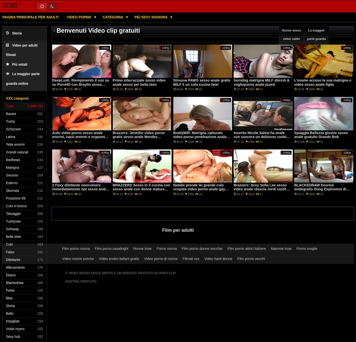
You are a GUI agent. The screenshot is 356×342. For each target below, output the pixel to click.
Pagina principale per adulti (30, 17)
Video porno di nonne (161, 259)
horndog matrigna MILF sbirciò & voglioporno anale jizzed (261, 82)
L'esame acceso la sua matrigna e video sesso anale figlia (322, 82)
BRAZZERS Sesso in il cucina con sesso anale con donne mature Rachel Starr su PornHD (141, 189)
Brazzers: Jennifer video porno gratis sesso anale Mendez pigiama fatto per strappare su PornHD (139, 139)
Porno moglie (306, 249)
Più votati (16, 64)
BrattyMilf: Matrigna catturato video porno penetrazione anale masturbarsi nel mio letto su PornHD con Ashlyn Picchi (199, 139)
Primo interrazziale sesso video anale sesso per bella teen (139, 82)
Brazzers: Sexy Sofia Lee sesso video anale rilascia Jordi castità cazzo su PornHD (261, 189)
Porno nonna (166, 249)
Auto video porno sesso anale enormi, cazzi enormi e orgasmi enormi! (78, 137)
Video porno (79, 17)
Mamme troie (281, 249)
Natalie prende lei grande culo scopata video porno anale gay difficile (199, 189)
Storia (14, 33)
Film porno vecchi (251, 259)
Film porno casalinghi (111, 249)
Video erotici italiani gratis (119, 259)
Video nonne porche (78, 259)
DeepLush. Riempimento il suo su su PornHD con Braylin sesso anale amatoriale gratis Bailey (80, 84)
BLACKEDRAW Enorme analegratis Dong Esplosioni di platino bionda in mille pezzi (320, 189)
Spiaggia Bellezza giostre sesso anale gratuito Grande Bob (321, 135)
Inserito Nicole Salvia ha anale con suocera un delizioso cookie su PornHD (261, 137)
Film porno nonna (76, 249)
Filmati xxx (191, 259)
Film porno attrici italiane (246, 249)
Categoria (113, 17)
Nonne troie (142, 249)
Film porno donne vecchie (202, 249)
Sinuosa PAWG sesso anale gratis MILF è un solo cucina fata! (201, 82)
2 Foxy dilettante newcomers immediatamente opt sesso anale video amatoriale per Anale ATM (80, 189)
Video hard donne (218, 259)
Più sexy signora (151, 17)
